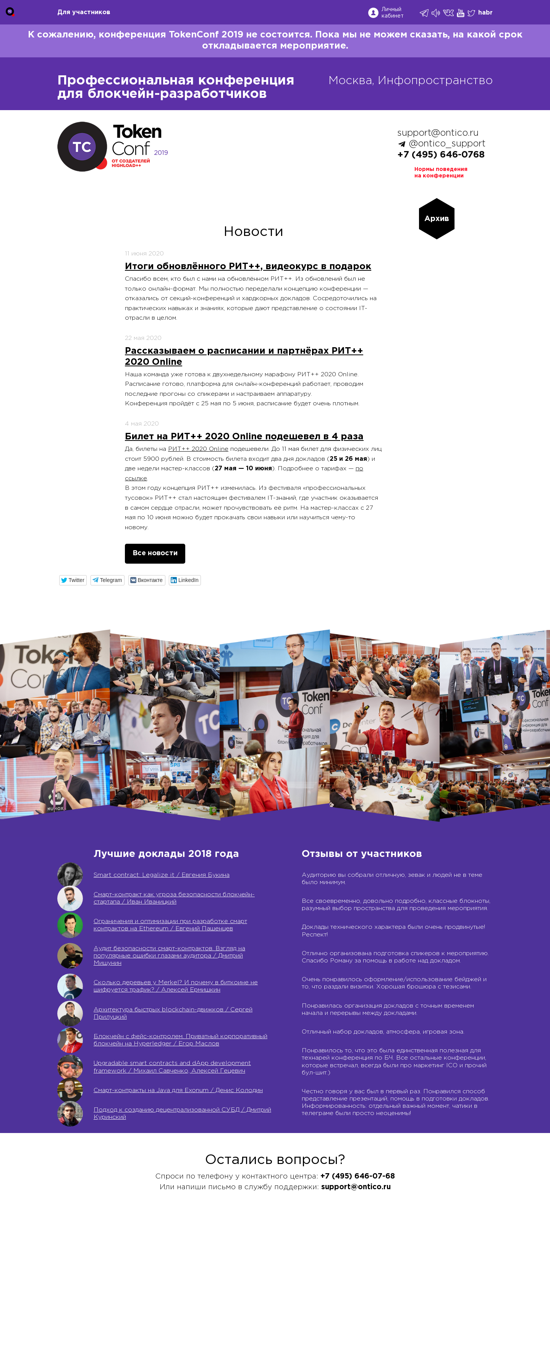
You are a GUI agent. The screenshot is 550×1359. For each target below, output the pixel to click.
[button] (73, 580)
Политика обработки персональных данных (408, 1286)
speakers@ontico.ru (130, 1328)
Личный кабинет (393, 12)
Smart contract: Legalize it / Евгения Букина (162, 875)
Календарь (275, 1270)
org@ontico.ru (132, 1319)
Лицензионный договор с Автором (395, 1303)
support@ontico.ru (438, 133)
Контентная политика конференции (396, 1312)
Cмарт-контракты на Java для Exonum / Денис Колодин (178, 1090)
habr (485, 13)
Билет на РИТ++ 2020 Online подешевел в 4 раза (244, 436)
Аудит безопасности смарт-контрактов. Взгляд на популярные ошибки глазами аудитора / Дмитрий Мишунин (169, 956)
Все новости (155, 553)
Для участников (83, 12)
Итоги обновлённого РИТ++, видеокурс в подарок (248, 266)
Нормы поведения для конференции (397, 1320)
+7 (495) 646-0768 (441, 155)
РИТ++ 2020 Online (198, 449)
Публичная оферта (371, 1270)
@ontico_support (447, 144)
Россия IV (274, 1278)
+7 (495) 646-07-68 (87, 1270)
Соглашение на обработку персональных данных (417, 1278)
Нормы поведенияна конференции (440, 172)
